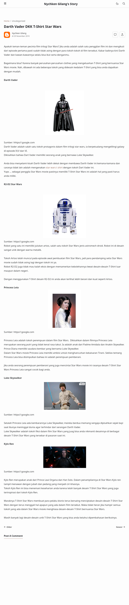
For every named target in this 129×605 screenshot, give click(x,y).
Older (8, 527)
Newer (120, 527)
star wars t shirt (54, 167)
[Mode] (117, 4)
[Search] (123, 4)
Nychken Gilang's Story (61, 4)
